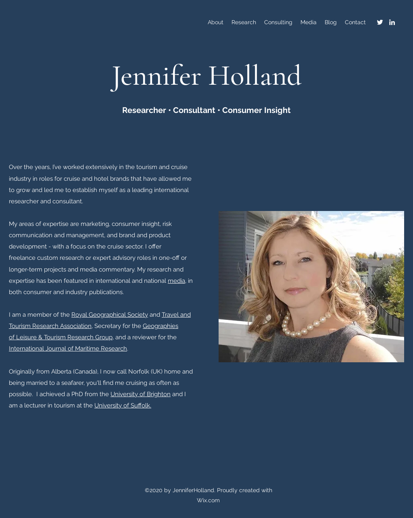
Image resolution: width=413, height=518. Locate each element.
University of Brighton (141, 394)
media (176, 280)
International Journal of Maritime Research (68, 348)
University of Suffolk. (122, 405)
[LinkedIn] (392, 22)
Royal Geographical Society (109, 314)
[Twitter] (380, 22)
